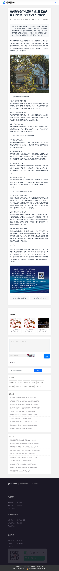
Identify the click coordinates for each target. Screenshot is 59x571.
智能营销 (31, 386)
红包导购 (25, 386)
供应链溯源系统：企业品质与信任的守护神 (20, 428)
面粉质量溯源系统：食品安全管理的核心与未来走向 (23, 421)
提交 (46, 356)
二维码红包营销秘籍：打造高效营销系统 (20, 418)
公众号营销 (40, 382)
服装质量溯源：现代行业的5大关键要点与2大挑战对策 (23, 404)
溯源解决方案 (12, 382)
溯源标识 (18, 386)
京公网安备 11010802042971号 (36, 569)
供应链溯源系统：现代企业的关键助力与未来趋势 (22, 397)
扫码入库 (38, 386)
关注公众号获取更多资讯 (41, 283)
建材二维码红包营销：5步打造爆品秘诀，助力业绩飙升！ (24, 408)
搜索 (38, 371)
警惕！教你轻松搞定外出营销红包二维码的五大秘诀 (23, 414)
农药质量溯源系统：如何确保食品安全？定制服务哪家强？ (25, 401)
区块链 (33, 382)
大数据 (20, 382)
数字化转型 (27, 382)
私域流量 (11, 386)
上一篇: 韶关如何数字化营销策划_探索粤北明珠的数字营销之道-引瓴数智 (21, 298)
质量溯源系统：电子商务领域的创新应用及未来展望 (23, 425)
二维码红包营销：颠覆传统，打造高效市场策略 (22, 411)
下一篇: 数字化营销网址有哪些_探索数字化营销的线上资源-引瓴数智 (40, 298)
